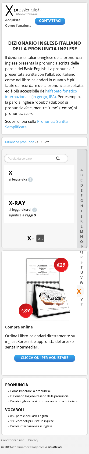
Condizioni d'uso (12, 440)
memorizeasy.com (32, 447)
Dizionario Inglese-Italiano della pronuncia (39, 396)
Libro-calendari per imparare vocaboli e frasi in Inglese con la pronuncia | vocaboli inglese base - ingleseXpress (22, 10)
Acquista (13, 19)
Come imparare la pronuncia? (30, 391)
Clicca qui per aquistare (44, 357)
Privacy (33, 440)
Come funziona (18, 25)
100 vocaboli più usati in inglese (32, 421)
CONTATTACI (50, 20)
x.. (40, 238)
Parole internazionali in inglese (31, 426)
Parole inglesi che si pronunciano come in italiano (44, 401)
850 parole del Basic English (29, 416)
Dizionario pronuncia (19, 142)
